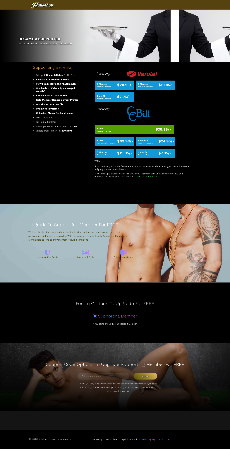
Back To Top (164, 439)
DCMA (132, 439)
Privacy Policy (96, 439)
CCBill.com (140, 176)
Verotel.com (152, 176)
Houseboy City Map (147, 439)
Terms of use (111, 439)
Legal (123, 439)
